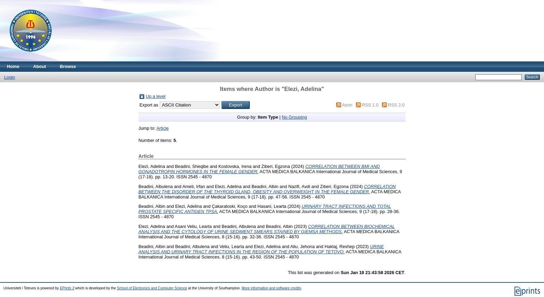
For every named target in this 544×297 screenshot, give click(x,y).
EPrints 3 (67, 288)
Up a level (155, 96)
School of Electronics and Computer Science (152, 288)
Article (162, 128)
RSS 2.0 (396, 105)
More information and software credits (271, 288)
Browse (68, 66)
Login (9, 77)
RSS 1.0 (370, 105)
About (39, 66)
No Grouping (294, 117)
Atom (347, 105)
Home (13, 66)
